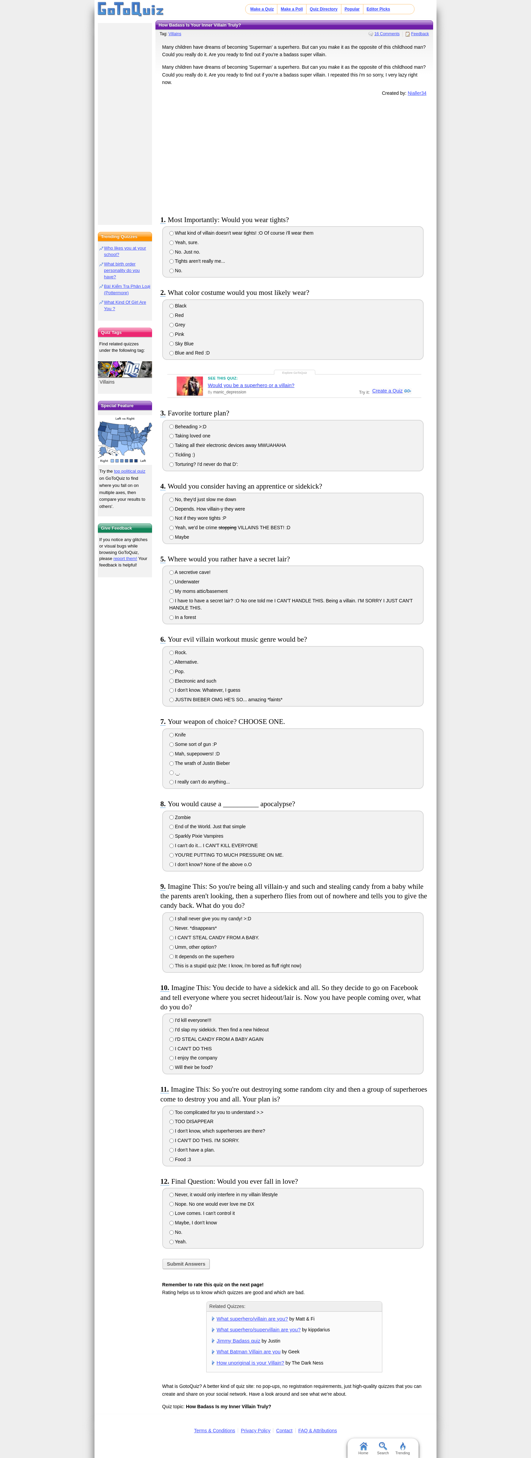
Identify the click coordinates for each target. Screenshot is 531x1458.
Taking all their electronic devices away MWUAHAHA (227, 445)
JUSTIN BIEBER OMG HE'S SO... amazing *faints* (226, 699)
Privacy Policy (255, 1430)
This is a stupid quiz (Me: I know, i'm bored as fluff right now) (235, 965)
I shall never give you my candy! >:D (210, 918)
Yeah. (178, 1241)
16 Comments (387, 33)
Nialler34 (417, 93)
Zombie (180, 817)
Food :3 (180, 1159)
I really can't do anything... (199, 782)
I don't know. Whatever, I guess (204, 690)
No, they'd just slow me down (202, 499)
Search (383, 1448)
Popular (352, 9)
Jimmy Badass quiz (238, 1341)
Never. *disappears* (193, 928)
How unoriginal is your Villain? (250, 1363)
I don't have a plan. (192, 1150)
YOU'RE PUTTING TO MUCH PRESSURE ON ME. (226, 855)
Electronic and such (192, 681)
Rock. (178, 652)
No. (176, 270)
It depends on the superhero (201, 956)
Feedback (420, 33)
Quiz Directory (324, 9)
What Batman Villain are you (249, 1351)
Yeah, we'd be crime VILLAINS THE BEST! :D (230, 527)
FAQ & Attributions (317, 1430)
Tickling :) (182, 454)
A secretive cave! (190, 572)
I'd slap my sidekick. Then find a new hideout (219, 1029)
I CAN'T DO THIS (190, 1048)
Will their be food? (191, 1067)
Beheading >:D (188, 426)
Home (363, 1448)
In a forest (182, 617)
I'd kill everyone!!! (190, 1020)
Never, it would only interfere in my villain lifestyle (223, 1194)
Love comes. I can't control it (202, 1213)
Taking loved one (190, 435)
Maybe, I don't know (193, 1222)
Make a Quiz (262, 9)
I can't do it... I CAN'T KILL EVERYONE (213, 845)
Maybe (179, 537)
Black (178, 305)
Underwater (184, 581)
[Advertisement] (294, 154)
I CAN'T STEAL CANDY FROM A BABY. (214, 937)
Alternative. (183, 662)
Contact (284, 1430)
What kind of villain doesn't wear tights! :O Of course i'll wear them (241, 233)
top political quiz (130, 471)
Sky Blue (181, 343)
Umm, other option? (193, 947)
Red (176, 315)
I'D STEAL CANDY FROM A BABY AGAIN (216, 1039)
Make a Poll (292, 9)
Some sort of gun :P (193, 744)
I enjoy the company (193, 1057)
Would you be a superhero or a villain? (251, 385)
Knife (177, 734)
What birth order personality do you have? (122, 270)
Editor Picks (378, 9)
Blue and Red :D (189, 353)
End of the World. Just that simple (207, 826)
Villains (174, 33)
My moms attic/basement (198, 591)
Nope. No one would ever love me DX (211, 1204)
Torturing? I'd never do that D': (203, 464)
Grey (177, 324)
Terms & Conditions (214, 1430)
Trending (402, 1448)
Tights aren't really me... (197, 261)
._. (174, 772)
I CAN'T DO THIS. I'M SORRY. (204, 1140)
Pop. (177, 671)
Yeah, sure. (184, 242)
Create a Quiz (386, 391)
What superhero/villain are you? (252, 1319)
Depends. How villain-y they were (207, 509)
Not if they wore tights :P (198, 518)
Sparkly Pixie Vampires (196, 836)
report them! (125, 558)
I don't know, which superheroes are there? (217, 1131)
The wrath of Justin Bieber (199, 763)
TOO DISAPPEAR (191, 1121)
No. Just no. (184, 252)
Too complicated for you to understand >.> (216, 1112)
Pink (176, 334)
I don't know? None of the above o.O (210, 864)
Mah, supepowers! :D (194, 753)
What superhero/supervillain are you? (259, 1329)
